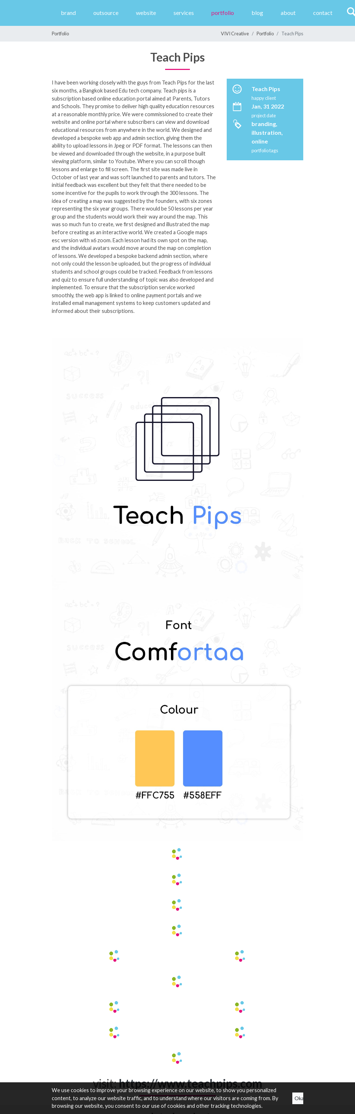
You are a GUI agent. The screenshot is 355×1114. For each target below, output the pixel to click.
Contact (322, 12)
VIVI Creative (235, 33)
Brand (68, 12)
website (146, 12)
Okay (298, 1098)
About (288, 12)
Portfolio (222, 12)
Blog (257, 12)
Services (183, 12)
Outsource (105, 12)
